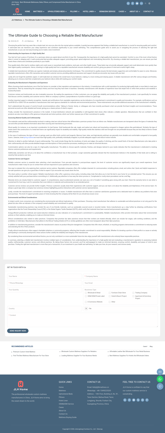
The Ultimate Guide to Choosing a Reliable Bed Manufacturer (48, 20)
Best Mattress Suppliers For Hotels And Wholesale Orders (129, 355)
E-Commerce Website (95, 302)
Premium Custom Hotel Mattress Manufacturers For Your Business (24, 352)
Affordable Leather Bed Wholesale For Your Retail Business (130, 351)
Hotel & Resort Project (119, 296)
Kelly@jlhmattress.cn (100, 387)
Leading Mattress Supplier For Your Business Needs (79, 355)
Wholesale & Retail (94, 293)
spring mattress (28, 137)
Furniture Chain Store (119, 293)
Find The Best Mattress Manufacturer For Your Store (31, 355)
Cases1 (145, 346)
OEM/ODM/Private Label (96, 296)
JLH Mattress (16, 20)
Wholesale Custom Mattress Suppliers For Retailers (78, 351)
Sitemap (99, 429)
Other (113, 302)
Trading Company (141, 293)
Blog (151, 346)
